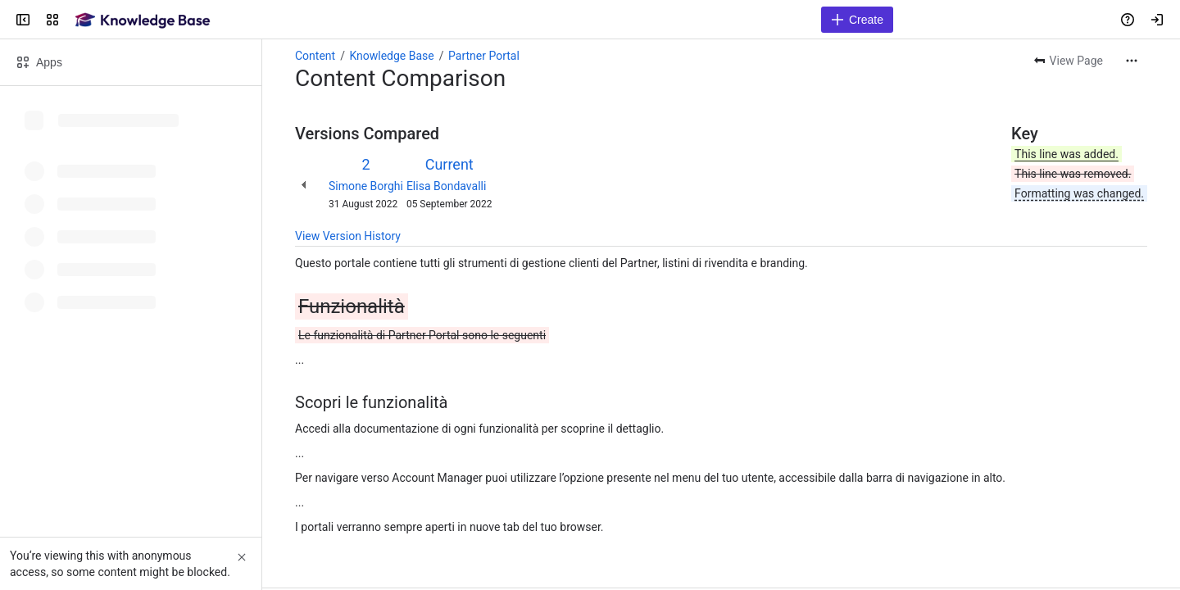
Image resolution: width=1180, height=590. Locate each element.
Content (315, 55)
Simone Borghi (366, 186)
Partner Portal (484, 55)
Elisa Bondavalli (446, 186)
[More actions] (1131, 60)
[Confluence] (143, 20)
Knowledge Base (391, 55)
